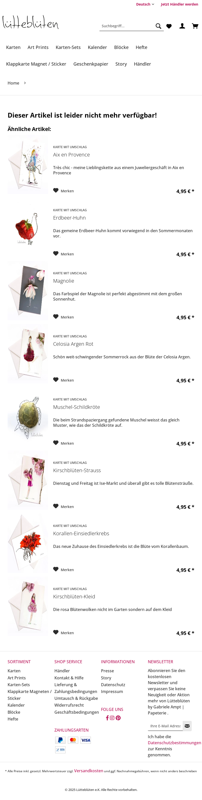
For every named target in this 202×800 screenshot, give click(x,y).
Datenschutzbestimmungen (174, 742)
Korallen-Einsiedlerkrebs (81, 533)
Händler (62, 671)
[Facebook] (107, 718)
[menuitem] (179, 4)
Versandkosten (88, 771)
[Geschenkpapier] (91, 64)
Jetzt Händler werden (179, 4)
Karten (14, 671)
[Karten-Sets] (68, 47)
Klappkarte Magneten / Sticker (30, 695)
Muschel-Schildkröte (76, 407)
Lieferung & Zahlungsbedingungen (75, 688)
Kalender (16, 705)
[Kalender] (97, 47)
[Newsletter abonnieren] (187, 726)
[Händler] (142, 64)
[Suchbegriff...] (131, 26)
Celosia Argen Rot (73, 344)
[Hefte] (141, 47)
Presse (107, 671)
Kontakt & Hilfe (69, 678)
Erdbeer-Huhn (69, 218)
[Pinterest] (118, 718)
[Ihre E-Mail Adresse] (165, 726)
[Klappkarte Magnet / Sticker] (36, 64)
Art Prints (17, 678)
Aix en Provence (71, 155)
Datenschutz (113, 684)
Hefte (13, 719)
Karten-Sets (19, 684)
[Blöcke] (121, 47)
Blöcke (14, 712)
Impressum (112, 691)
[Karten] (13, 47)
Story (106, 678)
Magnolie (63, 281)
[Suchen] (158, 26)
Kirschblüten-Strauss (77, 470)
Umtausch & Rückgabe (76, 698)
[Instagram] (112, 718)
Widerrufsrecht (69, 705)
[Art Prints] (38, 47)
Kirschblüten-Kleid (74, 597)
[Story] (121, 64)
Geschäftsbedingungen (76, 712)
